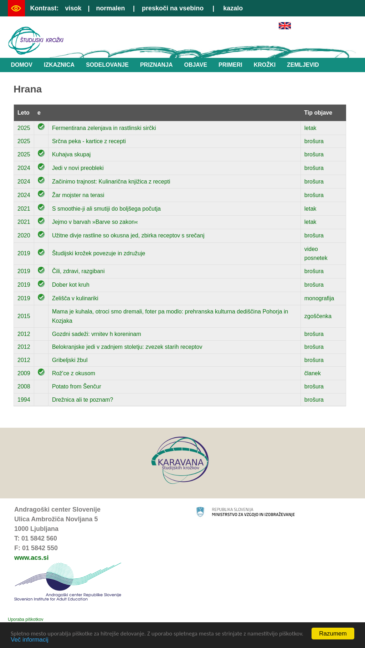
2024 (23, 168)
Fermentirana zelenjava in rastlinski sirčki (104, 128)
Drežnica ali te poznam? (82, 400)
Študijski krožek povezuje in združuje (98, 253)
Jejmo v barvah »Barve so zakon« (95, 222)
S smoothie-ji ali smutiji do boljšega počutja (106, 209)
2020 (23, 235)
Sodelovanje (107, 65)
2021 (23, 209)
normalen (110, 8)
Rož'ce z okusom (73, 373)
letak (310, 128)
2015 (23, 316)
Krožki (265, 65)
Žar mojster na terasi (78, 195)
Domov (21, 65)
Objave (195, 65)
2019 (23, 253)
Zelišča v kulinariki (75, 298)
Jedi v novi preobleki (78, 168)
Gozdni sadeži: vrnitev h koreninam (96, 334)
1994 (23, 400)
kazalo (233, 8)
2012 (23, 334)
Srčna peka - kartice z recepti (89, 141)
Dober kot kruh (70, 285)
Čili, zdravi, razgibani (78, 271)
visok (73, 8)
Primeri (230, 65)
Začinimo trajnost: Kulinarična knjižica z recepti (111, 182)
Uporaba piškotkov (25, 619)
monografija (319, 298)
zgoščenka (318, 316)
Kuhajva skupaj (71, 154)
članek (312, 373)
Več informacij (29, 640)
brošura (314, 141)
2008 (23, 386)
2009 (23, 373)
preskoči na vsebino (173, 8)
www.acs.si (31, 557)
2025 (23, 128)
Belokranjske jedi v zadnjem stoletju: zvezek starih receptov (127, 347)
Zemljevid (303, 65)
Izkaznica (59, 65)
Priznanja (156, 65)
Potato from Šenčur (76, 386)
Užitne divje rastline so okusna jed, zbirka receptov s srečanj (128, 235)
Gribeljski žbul (70, 360)
